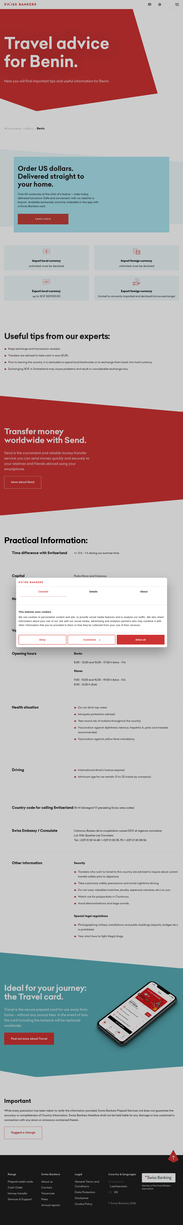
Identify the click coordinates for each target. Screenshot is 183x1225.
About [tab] (143, 591)
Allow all (140, 639)
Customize (91, 639)
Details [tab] (93, 591)
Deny (42, 639)
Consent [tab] (43, 591)
